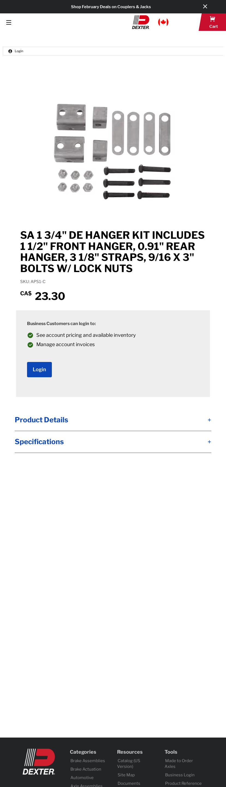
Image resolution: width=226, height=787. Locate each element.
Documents (129, 783)
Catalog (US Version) (128, 763)
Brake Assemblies (87, 760)
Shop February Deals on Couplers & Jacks (111, 6)
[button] (150, 22)
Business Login (180, 775)
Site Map (126, 775)
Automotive (82, 777)
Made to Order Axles (179, 763)
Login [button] (15, 51)
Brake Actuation (85, 769)
